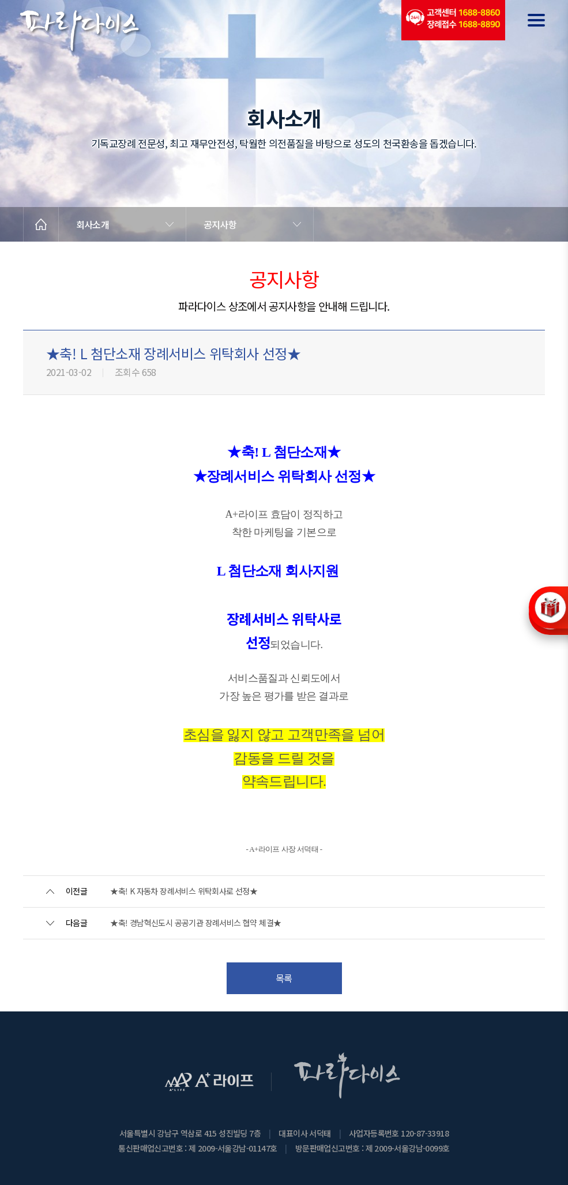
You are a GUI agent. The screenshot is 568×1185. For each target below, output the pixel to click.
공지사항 (220, 224)
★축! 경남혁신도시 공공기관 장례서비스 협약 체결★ (195, 922)
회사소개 (92, 224)
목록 (284, 978)
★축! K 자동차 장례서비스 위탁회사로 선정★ (183, 891)
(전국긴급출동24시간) (453, 20)
